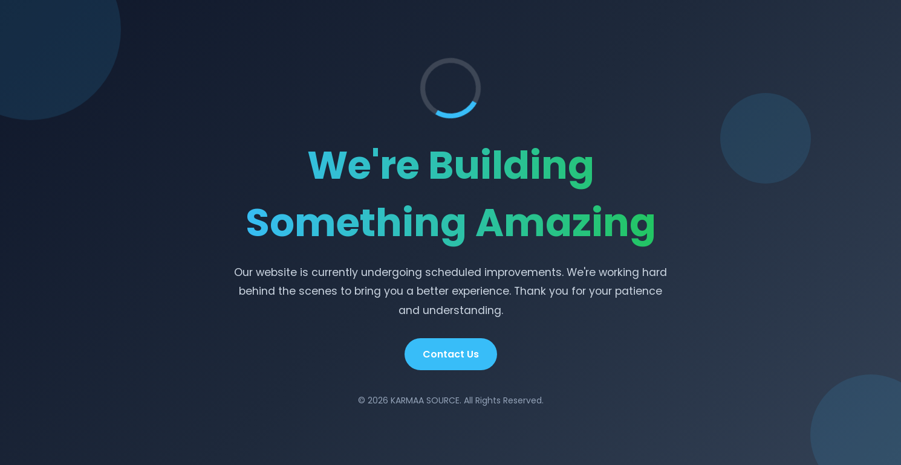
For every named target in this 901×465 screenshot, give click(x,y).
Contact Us (451, 354)
